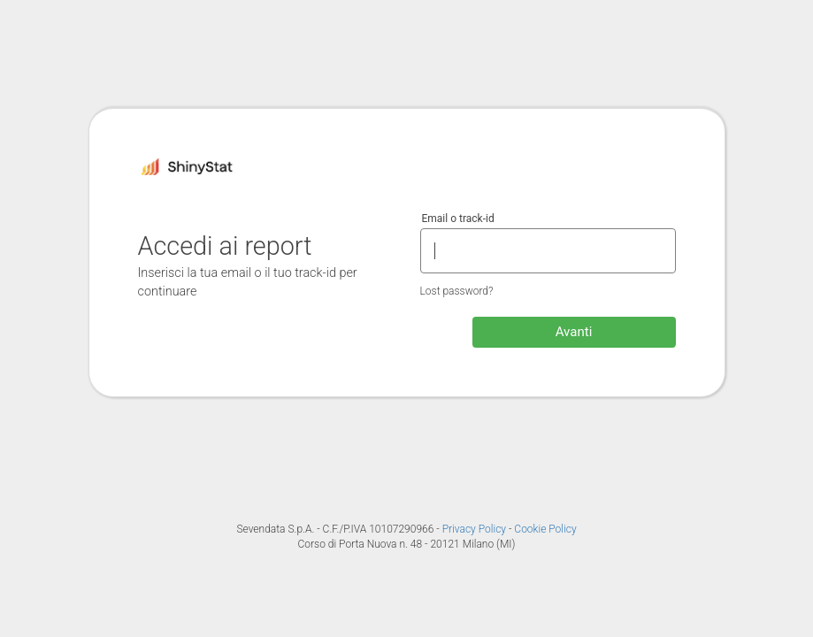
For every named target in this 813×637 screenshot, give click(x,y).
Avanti (574, 332)
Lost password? (457, 291)
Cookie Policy (545, 529)
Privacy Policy (475, 529)
